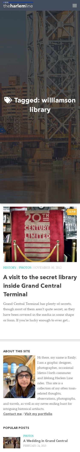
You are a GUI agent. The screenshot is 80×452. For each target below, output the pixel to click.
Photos (25, 268)
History (9, 268)
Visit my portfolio (38, 414)
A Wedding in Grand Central (45, 441)
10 (72, 211)
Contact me (12, 414)
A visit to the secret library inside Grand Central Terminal (40, 286)
